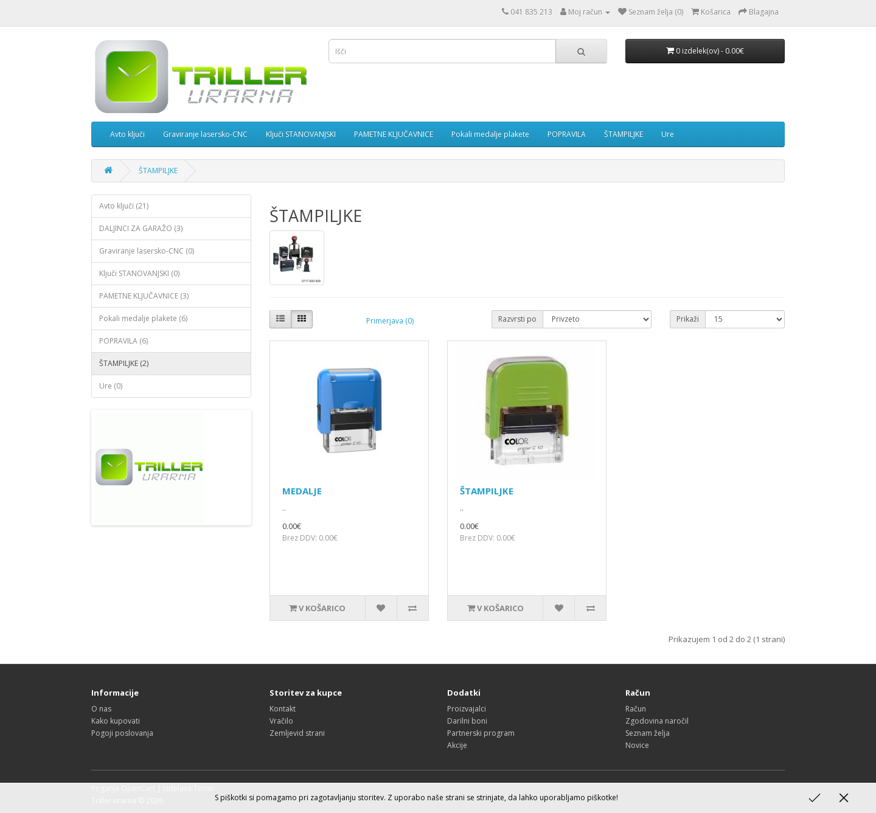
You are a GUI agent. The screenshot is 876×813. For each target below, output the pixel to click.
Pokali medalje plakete (490, 134)
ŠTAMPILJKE (623, 134)
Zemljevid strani (297, 733)
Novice (637, 745)
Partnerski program (481, 733)
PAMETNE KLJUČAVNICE (393, 134)
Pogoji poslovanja (122, 733)
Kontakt (282, 709)
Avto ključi (127, 134)
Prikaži (687, 319)
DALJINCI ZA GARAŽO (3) (140, 228)
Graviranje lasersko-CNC (205, 134)
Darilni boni (467, 721)
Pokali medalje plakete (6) (143, 318)
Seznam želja (647, 733)
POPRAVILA (567, 134)
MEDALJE (302, 491)
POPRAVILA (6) (123, 341)
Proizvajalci (466, 709)
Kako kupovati (115, 721)
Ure (667, 134)
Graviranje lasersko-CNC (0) (146, 251)
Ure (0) (110, 386)
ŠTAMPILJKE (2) (123, 363)
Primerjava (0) (390, 321)
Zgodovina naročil (657, 721)
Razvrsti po (517, 319)
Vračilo (281, 721)
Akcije (457, 745)
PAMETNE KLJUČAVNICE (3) (144, 296)
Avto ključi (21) (123, 206)
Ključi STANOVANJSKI (301, 134)
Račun (635, 709)
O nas (101, 709)
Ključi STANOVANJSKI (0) (139, 273)
